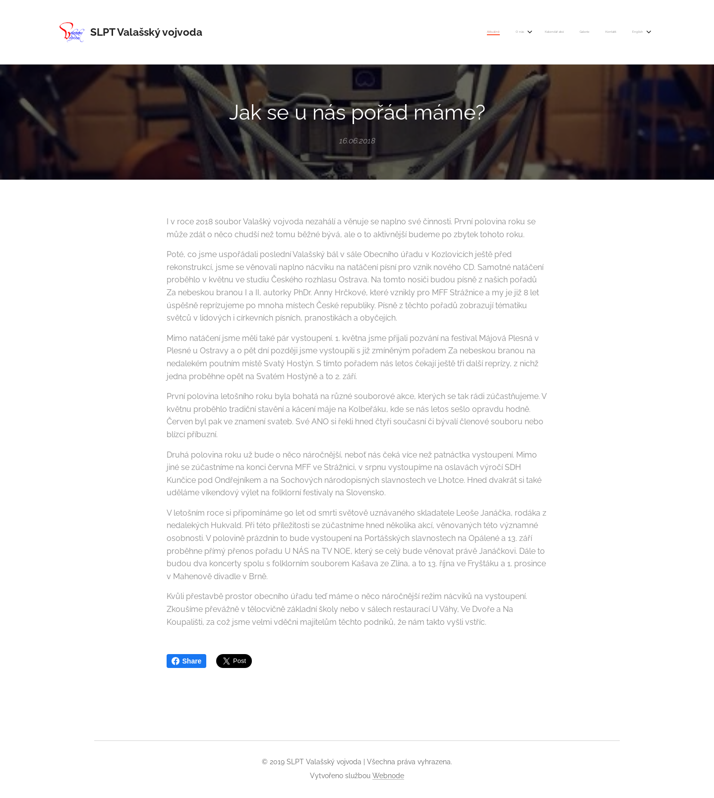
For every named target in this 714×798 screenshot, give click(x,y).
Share (187, 661)
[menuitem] (561, 32)
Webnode (388, 776)
